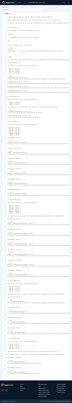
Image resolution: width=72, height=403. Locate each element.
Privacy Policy (60, 388)
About (21, 384)
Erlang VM (50, 401)
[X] (6, 390)
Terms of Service (61, 386)
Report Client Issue (43, 390)
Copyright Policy (61, 390)
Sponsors (22, 388)
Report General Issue (44, 392)
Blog (21, 386)
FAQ (39, 386)
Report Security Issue (44, 394)
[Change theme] (68, 2)
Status (21, 390)
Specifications (42, 388)
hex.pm (64, 2)
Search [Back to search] (19, 2)
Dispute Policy (61, 392)
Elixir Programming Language (64, 401)
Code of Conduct (61, 384)
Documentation (42, 384)
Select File (4, 7)
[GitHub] (2, 390)
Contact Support (42, 396)
